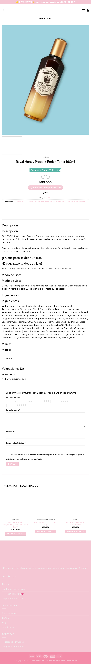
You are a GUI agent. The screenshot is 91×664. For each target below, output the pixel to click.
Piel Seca (71, 201)
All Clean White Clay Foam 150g (45, 523)
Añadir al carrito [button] (15, 534)
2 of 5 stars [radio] (23, 401)
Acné (15, 201)
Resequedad (81, 201)
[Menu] (83, 10)
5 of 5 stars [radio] (12, 405)
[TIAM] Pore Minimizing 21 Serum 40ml (75, 523)
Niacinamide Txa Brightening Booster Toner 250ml (15, 524)
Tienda (5, 584)
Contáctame (8, 627)
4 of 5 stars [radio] (56, 401)
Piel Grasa (45, 201)
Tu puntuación (13, 397)
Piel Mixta (53, 201)
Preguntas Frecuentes (13, 646)
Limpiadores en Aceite (12, 598)
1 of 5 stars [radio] (10, 401)
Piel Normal (62, 201)
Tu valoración (13, 410)
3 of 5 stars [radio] (38, 401)
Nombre (10, 431)
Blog (4, 622)
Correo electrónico (15, 443)
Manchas (36, 201)
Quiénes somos (9, 613)
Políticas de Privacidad (13, 642)
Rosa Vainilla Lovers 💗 (13, 594)
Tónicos (45, 157)
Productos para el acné (13, 589)
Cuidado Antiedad (25, 201)
